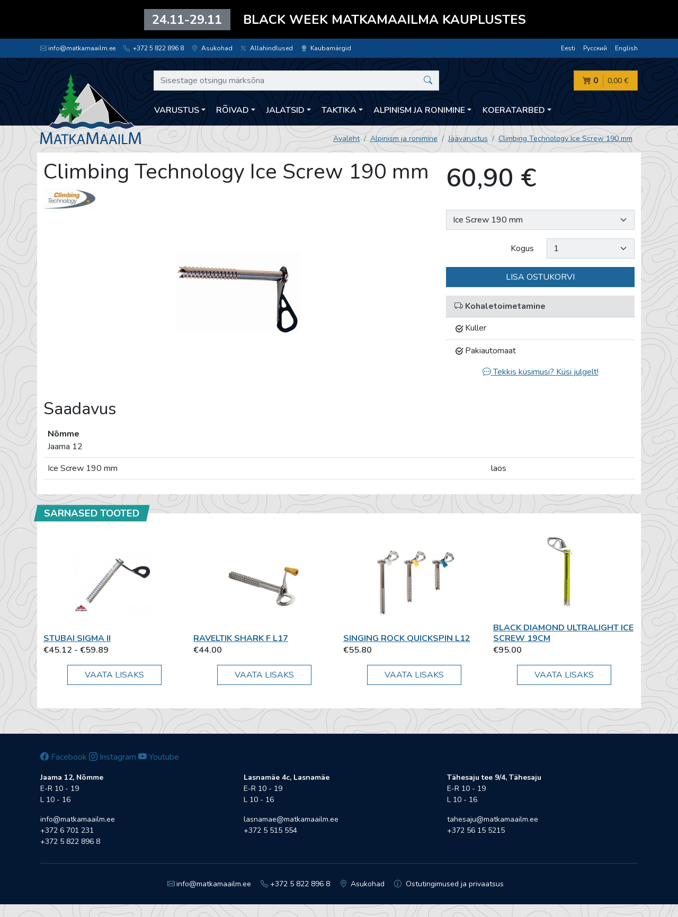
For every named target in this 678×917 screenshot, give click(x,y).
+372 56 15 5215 (476, 830)
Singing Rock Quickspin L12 (406, 638)
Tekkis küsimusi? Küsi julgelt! (541, 372)
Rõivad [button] (232, 110)
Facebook (63, 757)
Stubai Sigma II (77, 638)
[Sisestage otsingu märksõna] (296, 80)
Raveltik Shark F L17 (240, 638)
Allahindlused (266, 48)
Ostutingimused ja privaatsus (449, 884)
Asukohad (212, 48)
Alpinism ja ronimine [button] (419, 110)
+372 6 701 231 (67, 830)
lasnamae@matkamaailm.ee (291, 819)
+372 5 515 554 (270, 830)
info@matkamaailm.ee (77, 48)
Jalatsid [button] (285, 110)
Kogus (522, 248)
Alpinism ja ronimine (404, 138)
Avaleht (346, 138)
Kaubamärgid (326, 48)
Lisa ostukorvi (540, 277)
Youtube (158, 757)
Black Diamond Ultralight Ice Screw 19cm (563, 633)
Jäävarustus (468, 138)
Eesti (568, 48)
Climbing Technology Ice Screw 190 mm (565, 138)
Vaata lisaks (114, 675)
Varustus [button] (176, 110)
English (626, 48)
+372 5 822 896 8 (153, 48)
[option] (238, 292)
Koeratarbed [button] (514, 110)
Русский (595, 48)
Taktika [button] (339, 110)
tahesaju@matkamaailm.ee (492, 819)
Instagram (112, 757)
